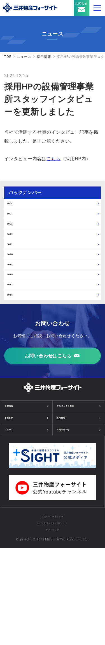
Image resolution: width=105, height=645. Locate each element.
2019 (13, 320)
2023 (13, 245)
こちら (53, 158)
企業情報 (12, 494)
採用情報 (44, 57)
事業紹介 (12, 509)
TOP (7, 57)
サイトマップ (52, 627)
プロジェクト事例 (73, 494)
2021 (13, 282)
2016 (13, 376)
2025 (13, 208)
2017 (13, 357)
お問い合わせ (69, 525)
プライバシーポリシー (52, 613)
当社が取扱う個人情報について (52, 620)
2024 (13, 226)
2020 (13, 301)
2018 (13, 339)
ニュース (24, 57)
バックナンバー (25, 192)
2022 (13, 264)
